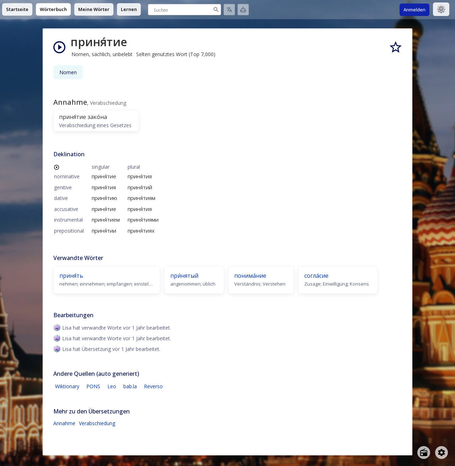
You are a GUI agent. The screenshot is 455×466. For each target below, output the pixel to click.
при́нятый (184, 276)
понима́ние (250, 276)
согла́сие (316, 276)
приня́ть (71, 276)
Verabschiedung (97, 423)
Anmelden (414, 9)
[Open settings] (441, 452)
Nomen (68, 72)
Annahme (64, 423)
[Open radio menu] (423, 452)
